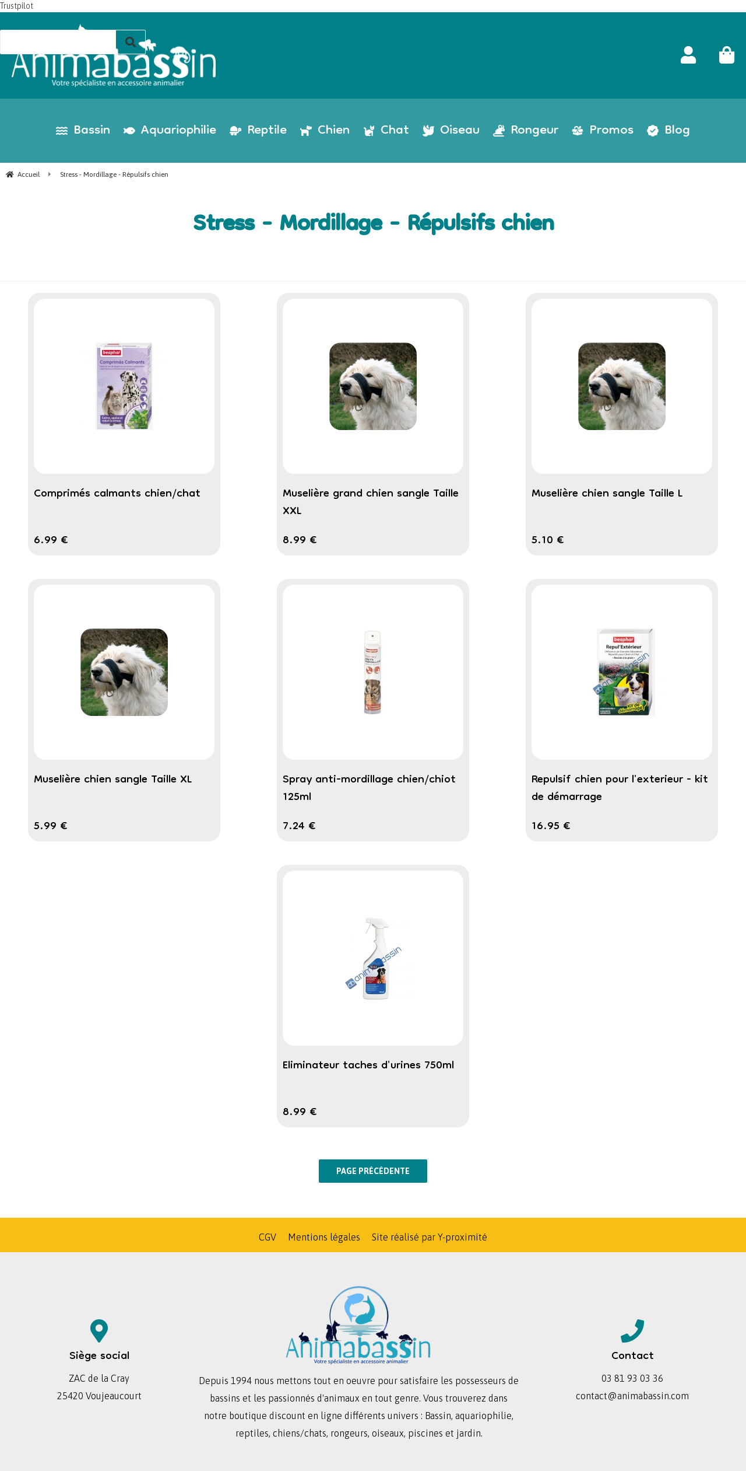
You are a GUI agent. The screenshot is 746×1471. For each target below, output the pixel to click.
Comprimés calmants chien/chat (117, 494)
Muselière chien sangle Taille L (607, 494)
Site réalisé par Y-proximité (429, 1237)
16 (551, 827)
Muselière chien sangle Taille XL (113, 780)
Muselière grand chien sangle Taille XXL (371, 502)
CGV (267, 1237)
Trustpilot (16, 6)
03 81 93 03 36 (632, 1378)
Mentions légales (324, 1237)
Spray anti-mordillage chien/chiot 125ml (369, 788)
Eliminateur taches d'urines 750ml (368, 1066)
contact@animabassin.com (632, 1395)
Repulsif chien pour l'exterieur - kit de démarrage (620, 788)
